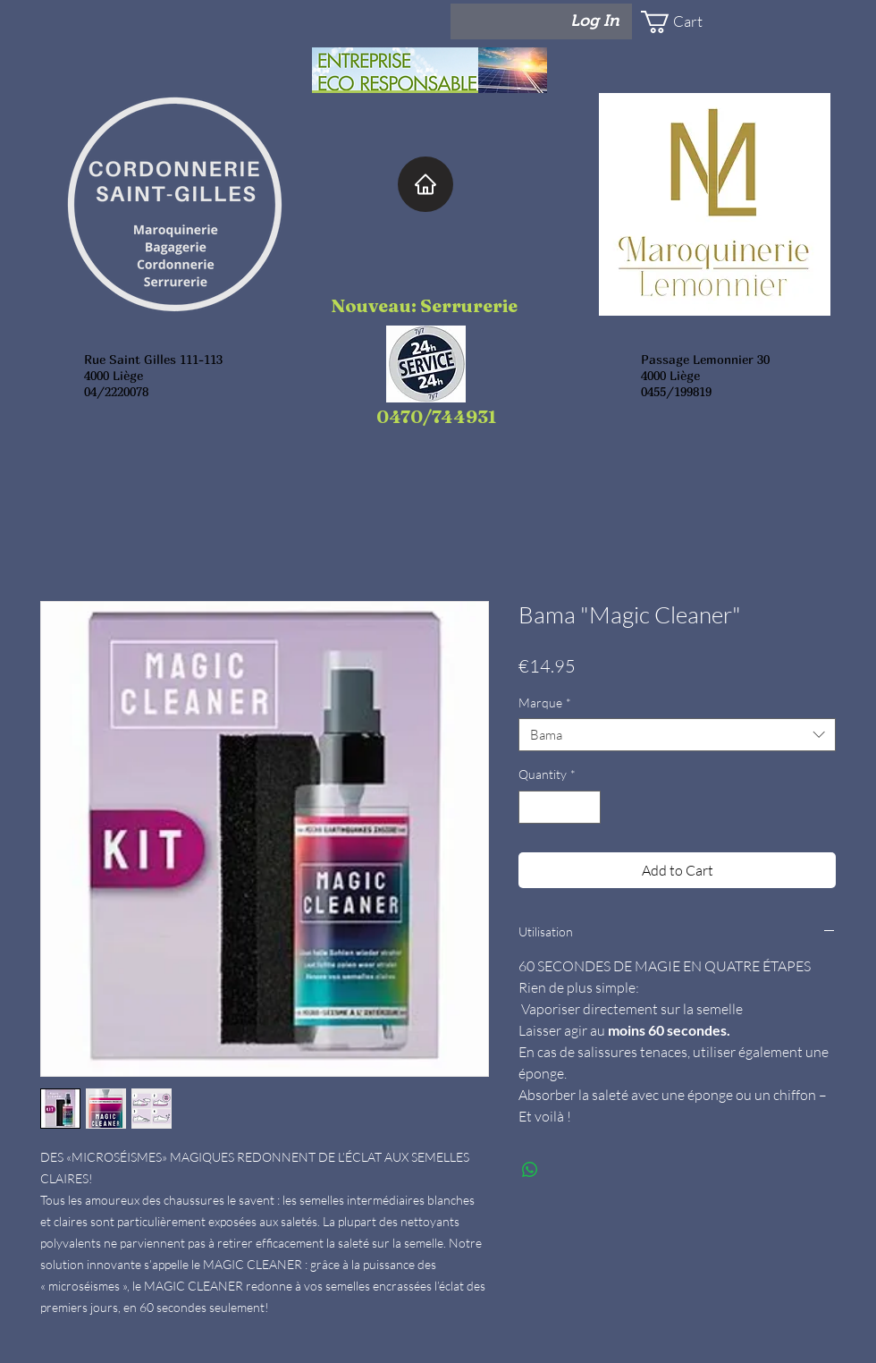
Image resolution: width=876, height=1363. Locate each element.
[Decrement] (532, 807)
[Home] (425, 184)
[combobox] (677, 735)
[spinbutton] (559, 807)
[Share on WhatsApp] (530, 1170)
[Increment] (587, 807)
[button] (693, 22)
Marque (544, 702)
